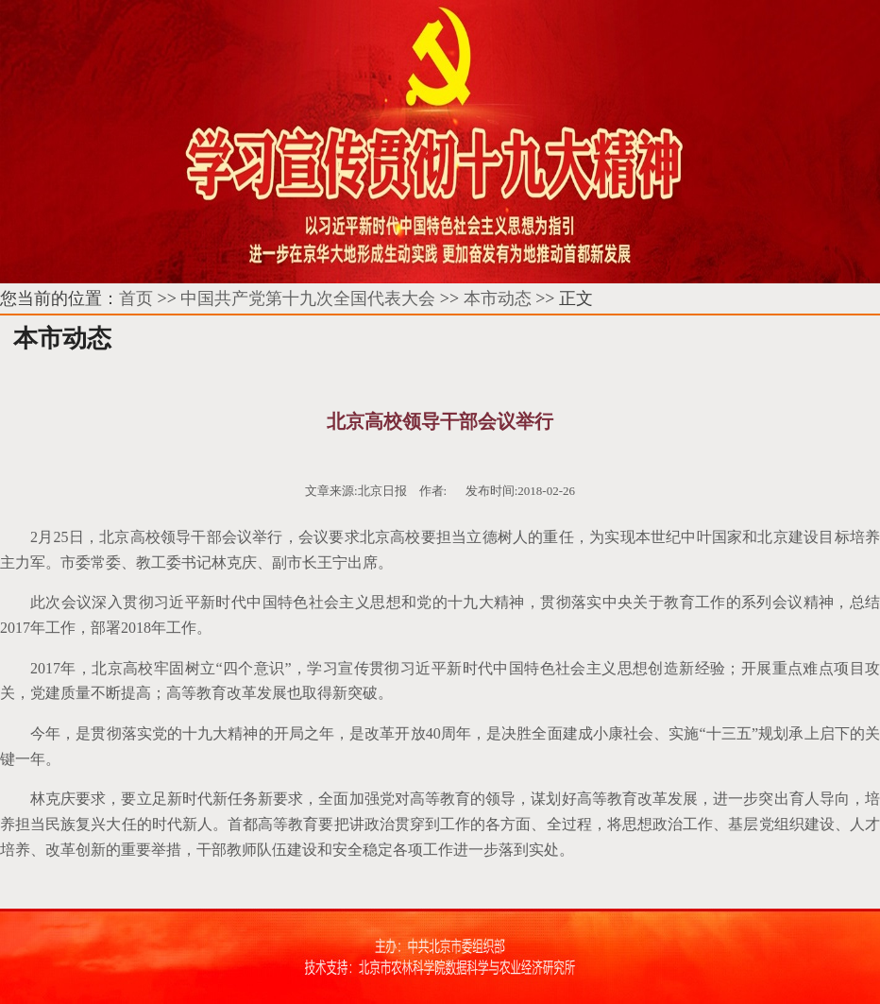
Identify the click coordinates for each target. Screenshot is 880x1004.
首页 (136, 298)
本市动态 (498, 298)
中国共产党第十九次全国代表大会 (307, 298)
